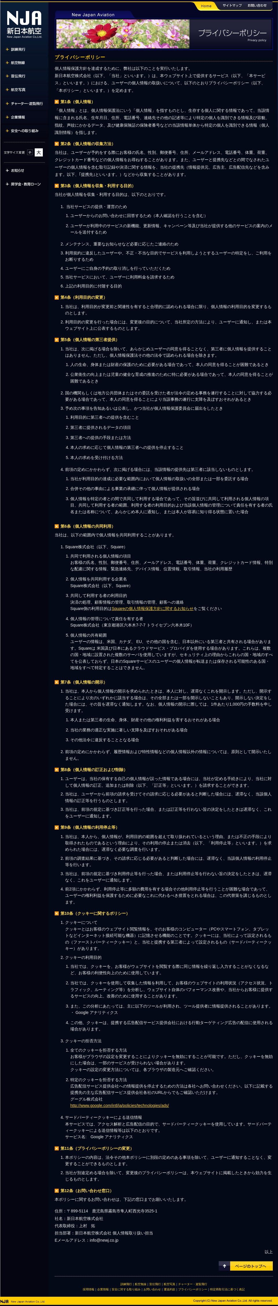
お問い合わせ (152, 1289)
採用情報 (88, 1289)
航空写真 (169, 1284)
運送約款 (169, 1289)
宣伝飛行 (155, 1284)
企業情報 (103, 1289)
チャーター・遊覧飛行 (192, 1284)
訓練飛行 (126, 1284)
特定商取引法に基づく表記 (227, 1289)
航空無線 (140, 1284)
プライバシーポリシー (192, 1289)
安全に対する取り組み (126, 1289)
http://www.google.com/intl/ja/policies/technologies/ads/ (119, 1105)
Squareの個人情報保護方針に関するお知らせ (153, 608)
